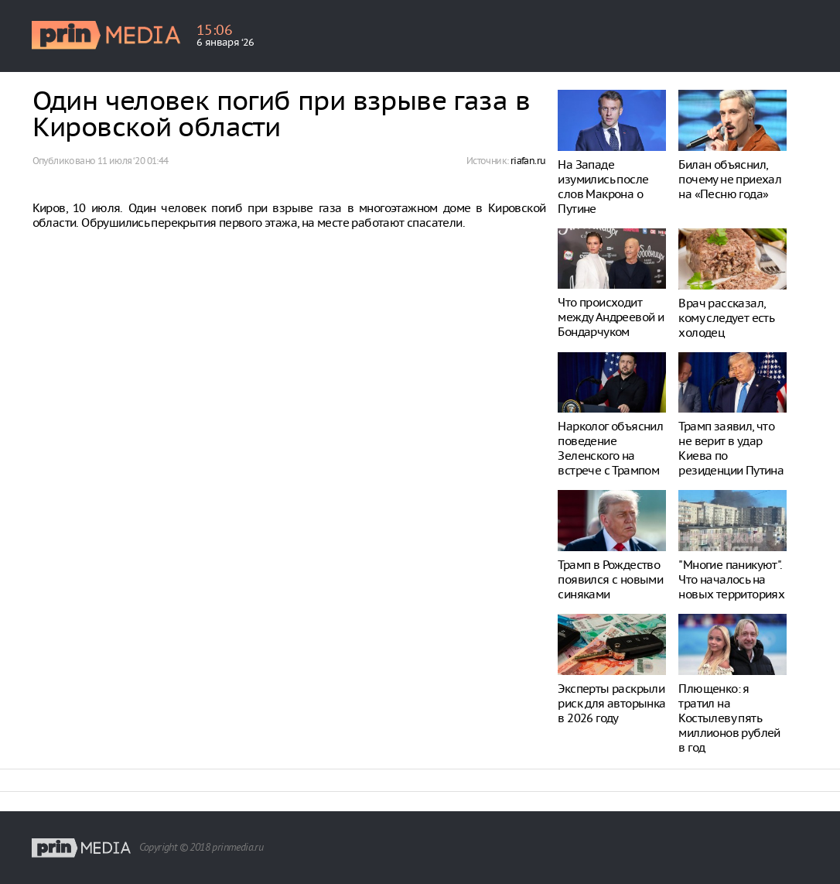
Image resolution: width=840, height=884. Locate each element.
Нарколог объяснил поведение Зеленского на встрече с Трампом (610, 448)
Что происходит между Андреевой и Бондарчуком (611, 317)
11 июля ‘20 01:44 (133, 160)
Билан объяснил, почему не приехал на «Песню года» (729, 179)
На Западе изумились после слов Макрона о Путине (603, 186)
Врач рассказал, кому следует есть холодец (725, 318)
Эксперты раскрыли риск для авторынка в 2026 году (611, 703)
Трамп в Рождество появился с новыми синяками (610, 579)
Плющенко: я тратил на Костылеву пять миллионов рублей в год (729, 718)
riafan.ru (528, 160)
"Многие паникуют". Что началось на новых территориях (731, 579)
